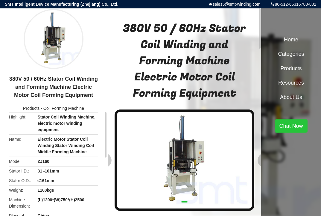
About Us (291, 97)
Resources (291, 83)
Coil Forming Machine (63, 108)
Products (31, 108)
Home (291, 40)
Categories (291, 54)
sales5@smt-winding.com (237, 4)
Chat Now (291, 126)
